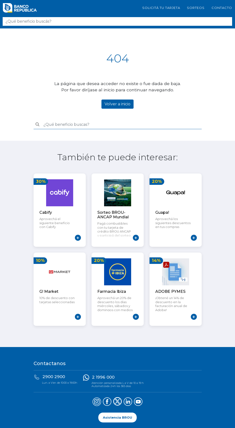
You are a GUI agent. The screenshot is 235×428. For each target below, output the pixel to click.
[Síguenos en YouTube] (138, 402)
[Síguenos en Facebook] (107, 402)
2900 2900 (54, 376)
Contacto (222, 8)
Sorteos (196, 8)
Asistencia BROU (117, 417)
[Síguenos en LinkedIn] (128, 402)
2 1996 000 (103, 377)
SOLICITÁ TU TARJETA (161, 8)
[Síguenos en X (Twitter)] (117, 402)
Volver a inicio (117, 104)
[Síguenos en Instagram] (97, 402)
